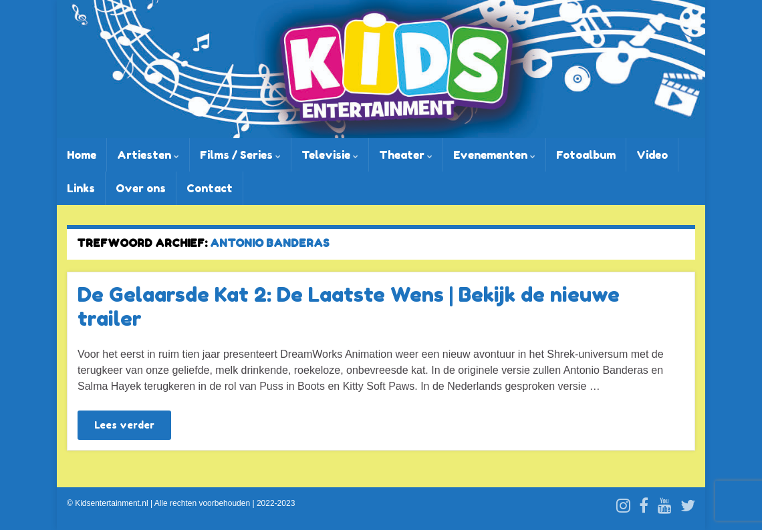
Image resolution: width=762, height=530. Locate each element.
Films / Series (240, 155)
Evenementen (494, 155)
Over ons (141, 188)
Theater (405, 155)
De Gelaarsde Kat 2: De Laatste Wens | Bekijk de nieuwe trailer (349, 306)
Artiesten (148, 155)
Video (652, 155)
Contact (209, 188)
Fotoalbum (586, 155)
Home (81, 155)
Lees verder (124, 425)
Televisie (329, 155)
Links (81, 188)
